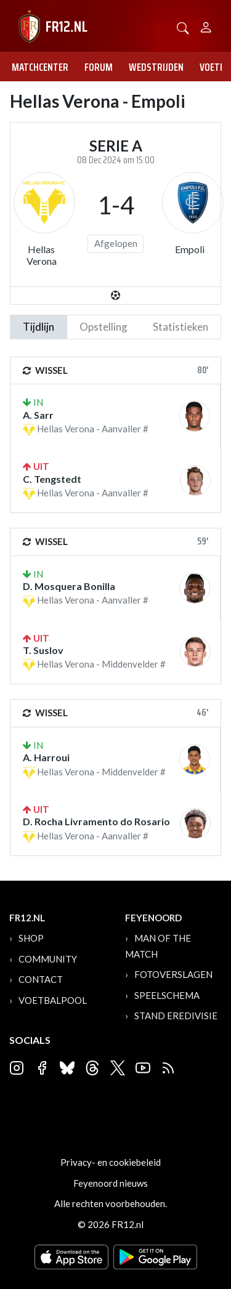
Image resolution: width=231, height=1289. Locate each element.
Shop (31, 938)
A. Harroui (46, 757)
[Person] (206, 25)
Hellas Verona (41, 255)
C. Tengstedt (52, 479)
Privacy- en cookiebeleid (110, 1162)
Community (47, 958)
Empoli (190, 249)
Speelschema (167, 995)
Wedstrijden (156, 67)
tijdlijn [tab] (38, 326)
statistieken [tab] (180, 326)
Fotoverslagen (173, 974)
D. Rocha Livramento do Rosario (96, 821)
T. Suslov (43, 650)
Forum (98, 67)
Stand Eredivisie (175, 1015)
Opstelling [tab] (103, 326)
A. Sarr (38, 415)
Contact (40, 979)
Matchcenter (40, 67)
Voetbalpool (52, 1000)
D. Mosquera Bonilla (69, 586)
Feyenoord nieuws (110, 1183)
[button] (183, 26)
